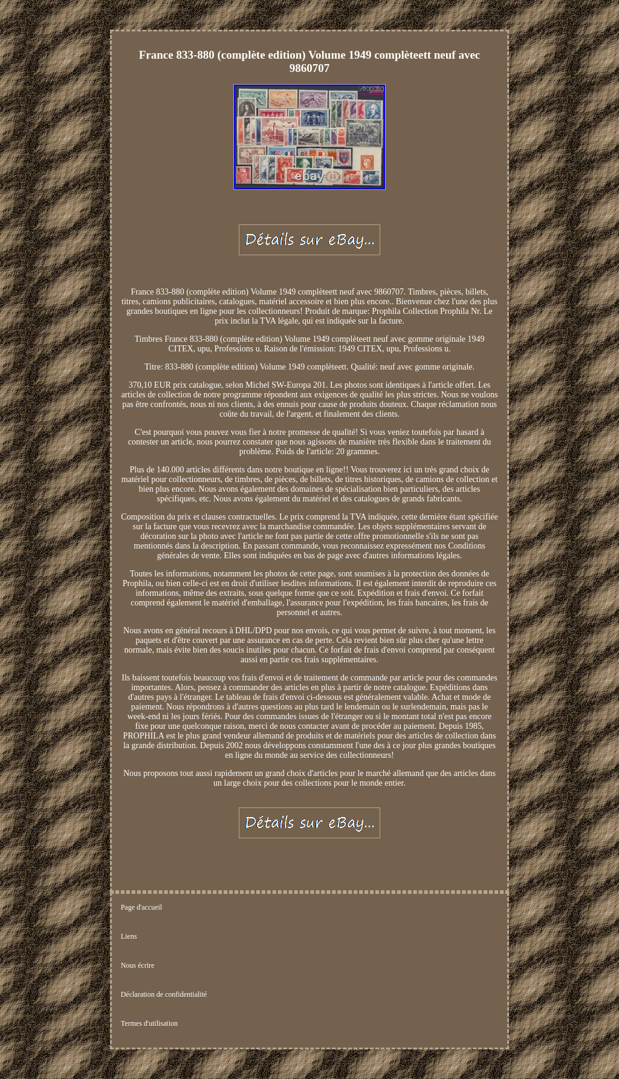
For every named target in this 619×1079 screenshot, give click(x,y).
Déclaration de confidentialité (164, 994)
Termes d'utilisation (149, 1023)
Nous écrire (138, 965)
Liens (129, 936)
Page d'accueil (141, 907)
